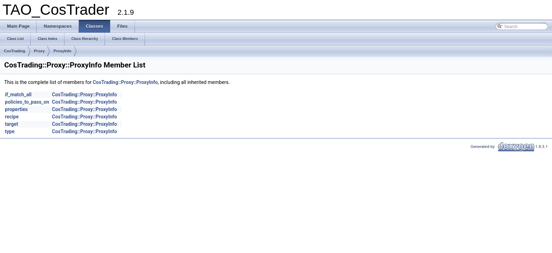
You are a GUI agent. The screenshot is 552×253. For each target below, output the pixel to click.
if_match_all (18, 94)
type (9, 131)
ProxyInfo (62, 51)
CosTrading (14, 51)
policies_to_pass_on (27, 102)
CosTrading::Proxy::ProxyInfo (125, 82)
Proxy (39, 51)
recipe (12, 116)
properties (16, 109)
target (11, 124)
